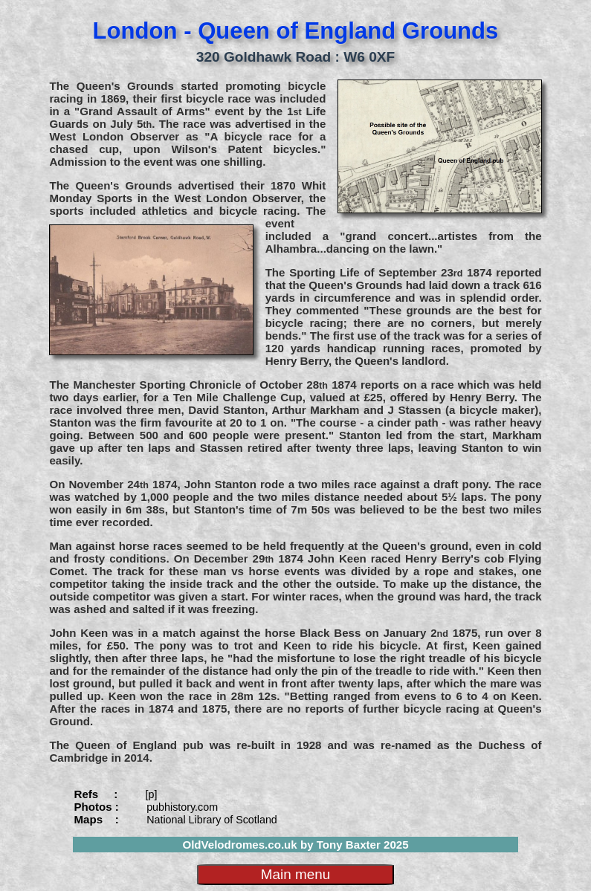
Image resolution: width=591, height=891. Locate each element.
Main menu (295, 874)
